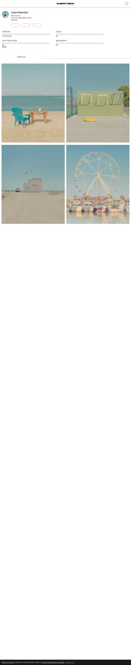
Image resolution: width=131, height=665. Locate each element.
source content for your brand (53, 662)
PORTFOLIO (21, 57)
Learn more (70, 662)
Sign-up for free (8, 662)
